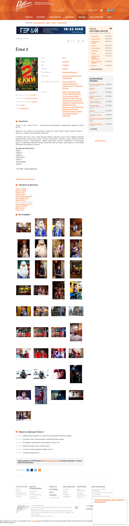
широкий (34, 101)
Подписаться (92, 10)
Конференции (67, 496)
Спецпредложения (21, 493)
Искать (80, 10)
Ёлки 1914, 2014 (22, 206)
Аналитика (69, 17)
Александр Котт (68, 86)
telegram (108, 10)
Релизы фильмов (54, 497)
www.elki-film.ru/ (24, 108)
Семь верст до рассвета (95, 42)
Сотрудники (32, 496)
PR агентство (21, 487)
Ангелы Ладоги (95, 39)
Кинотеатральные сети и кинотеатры (102, 492)
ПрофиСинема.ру (100, 141)
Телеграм (55, 461)
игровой (65, 65)
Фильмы (82, 17)
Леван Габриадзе (68, 82)
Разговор (92, 111)
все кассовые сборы (96, 69)
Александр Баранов (69, 84)
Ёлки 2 (19, 153)
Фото (109, 17)
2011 (64, 58)
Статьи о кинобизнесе (80, 493)
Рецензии (79, 497)
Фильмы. (26, 38)
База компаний (96, 17)
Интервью (41, 17)
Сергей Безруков (77, 107)
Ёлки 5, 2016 (20, 200)
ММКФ (48, 23)
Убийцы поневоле (94, 101)
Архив (23, 105)
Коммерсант (95, 36)
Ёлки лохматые (31, 169)
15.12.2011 (33, 95)
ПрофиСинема (19, 38)
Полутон (93, 65)
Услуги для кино (96, 494)
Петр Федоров (67, 96)
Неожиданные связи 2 (95, 124)
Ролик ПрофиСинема (35, 495)
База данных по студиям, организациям (99, 490)
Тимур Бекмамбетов (70, 76)
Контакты (18, 496)
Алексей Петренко (69, 111)
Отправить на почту (83, 41)
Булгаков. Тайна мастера (96, 84)
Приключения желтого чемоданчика (95, 57)
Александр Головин (69, 103)
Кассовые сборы (81, 496)
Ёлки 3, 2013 (20, 208)
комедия (65, 62)
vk (112, 10)
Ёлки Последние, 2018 (24, 196)
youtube (105, 10)
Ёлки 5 (19, 159)
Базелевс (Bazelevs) (69, 72)
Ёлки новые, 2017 (22, 198)
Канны (53, 23)
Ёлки (18, 150)
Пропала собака (94, 105)
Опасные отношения (95, 114)
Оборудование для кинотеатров (101, 496)
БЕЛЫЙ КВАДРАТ (39, 23)
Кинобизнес (62, 23)
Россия (65, 69)
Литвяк (93, 53)
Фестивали (66, 489)
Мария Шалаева (74, 94)
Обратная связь (34, 498)
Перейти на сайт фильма (25, 179)
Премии (65, 491)
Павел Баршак (76, 98)
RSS (101, 10)
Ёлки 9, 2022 (20, 193)
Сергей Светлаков (69, 92)
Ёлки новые (21, 162)
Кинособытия (55, 17)
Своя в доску (93, 92)
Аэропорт (92, 88)
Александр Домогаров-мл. (72, 101)
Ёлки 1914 (20, 157)
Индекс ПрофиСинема (81, 490)
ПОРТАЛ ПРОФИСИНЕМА (35, 488)
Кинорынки (66, 495)
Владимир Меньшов (70, 109)
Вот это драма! (95, 48)
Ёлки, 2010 (20, 210)
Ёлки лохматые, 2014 (24, 204)
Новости (29, 17)
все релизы (94, 129)
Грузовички (94, 50)
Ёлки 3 (19, 155)
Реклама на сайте (21, 495)
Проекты (18, 491)
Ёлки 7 (19, 164)
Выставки (65, 493)
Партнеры (32, 493)
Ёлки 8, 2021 (20, 194)
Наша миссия (33, 491)
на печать (78, 41)
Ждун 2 (93, 45)
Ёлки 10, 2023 (21, 191)
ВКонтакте (47, 461)
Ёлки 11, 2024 (21, 189)
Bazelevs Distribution (31, 98)
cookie (33, 521)
